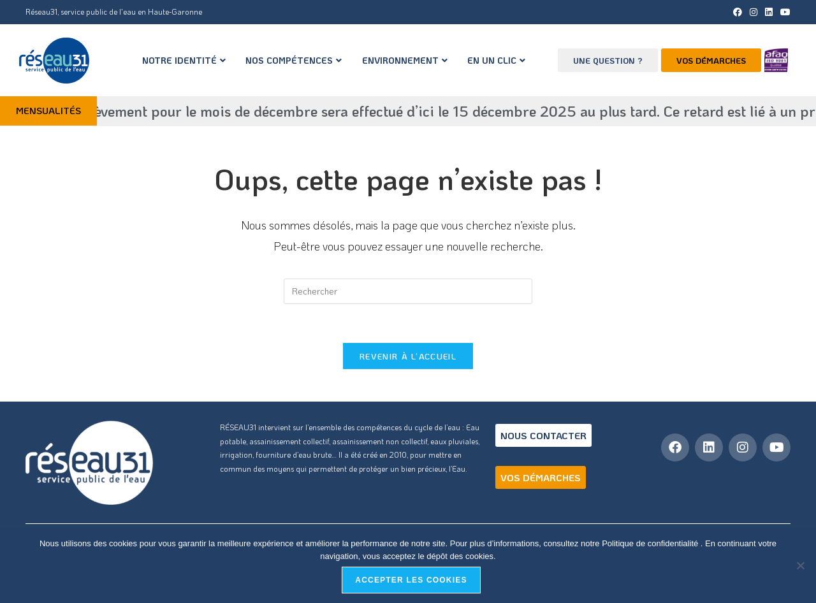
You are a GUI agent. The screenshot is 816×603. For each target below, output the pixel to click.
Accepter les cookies (411, 580)
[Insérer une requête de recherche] (408, 291)
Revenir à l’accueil (408, 356)
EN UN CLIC (496, 60)
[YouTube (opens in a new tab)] (783, 12)
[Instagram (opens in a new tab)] (753, 12)
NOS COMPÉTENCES (293, 60)
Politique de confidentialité (651, 543)
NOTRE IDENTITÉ (184, 60)
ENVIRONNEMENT (405, 60)
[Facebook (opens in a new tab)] (737, 12)
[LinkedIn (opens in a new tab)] (768, 12)
